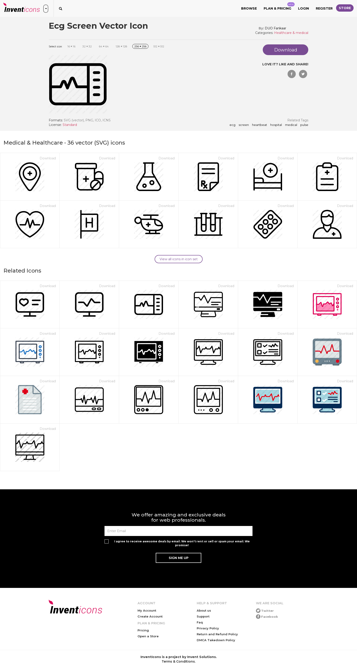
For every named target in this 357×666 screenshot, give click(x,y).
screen (244, 125)
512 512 (158, 46)
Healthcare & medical (291, 33)
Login (303, 8)
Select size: (55, 46)
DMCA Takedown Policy (216, 640)
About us (204, 610)
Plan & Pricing (279, 6)
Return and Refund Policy (217, 634)
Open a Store (148, 636)
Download (48, 158)
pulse (304, 125)
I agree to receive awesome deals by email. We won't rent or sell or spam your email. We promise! (182, 543)
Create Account (150, 616)
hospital (276, 125)
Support (203, 616)
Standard (70, 125)
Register (324, 8)
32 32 (87, 46)
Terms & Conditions (178, 661)
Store (345, 8)
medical (291, 125)
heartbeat (259, 125)
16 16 (71, 46)
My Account (147, 610)
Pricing (143, 630)
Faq (200, 622)
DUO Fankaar (275, 28)
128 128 (121, 46)
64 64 (104, 46)
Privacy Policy (208, 628)
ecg (232, 125)
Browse (249, 8)
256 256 (140, 46)
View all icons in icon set (179, 259)
